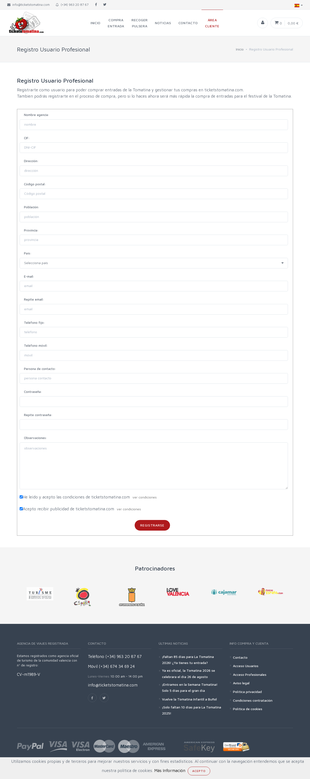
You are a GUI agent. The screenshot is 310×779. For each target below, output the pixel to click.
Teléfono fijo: (34, 323)
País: (27, 253)
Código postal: (35, 184)
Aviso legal (241, 683)
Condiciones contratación (252, 700)
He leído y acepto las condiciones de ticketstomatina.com (76, 497)
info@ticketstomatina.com (113, 685)
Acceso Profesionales (249, 674)
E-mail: (29, 276)
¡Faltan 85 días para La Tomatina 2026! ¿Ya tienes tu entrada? (188, 660)
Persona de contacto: (40, 369)
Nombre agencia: (36, 115)
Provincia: (31, 230)
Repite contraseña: (38, 415)
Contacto (240, 657)
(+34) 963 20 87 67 (72, 5)
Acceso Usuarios (245, 666)
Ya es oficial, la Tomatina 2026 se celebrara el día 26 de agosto (188, 673)
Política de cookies (247, 709)
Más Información (169, 770)
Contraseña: (33, 392)
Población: (31, 207)
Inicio (240, 49)
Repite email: (34, 299)
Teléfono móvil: (36, 345)
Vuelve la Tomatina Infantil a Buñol (189, 699)
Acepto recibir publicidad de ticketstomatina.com (68, 508)
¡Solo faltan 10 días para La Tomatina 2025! (191, 710)
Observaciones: (35, 438)
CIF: (27, 138)
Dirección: (31, 161)
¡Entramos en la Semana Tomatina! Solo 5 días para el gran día (189, 687)
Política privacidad (247, 692)
